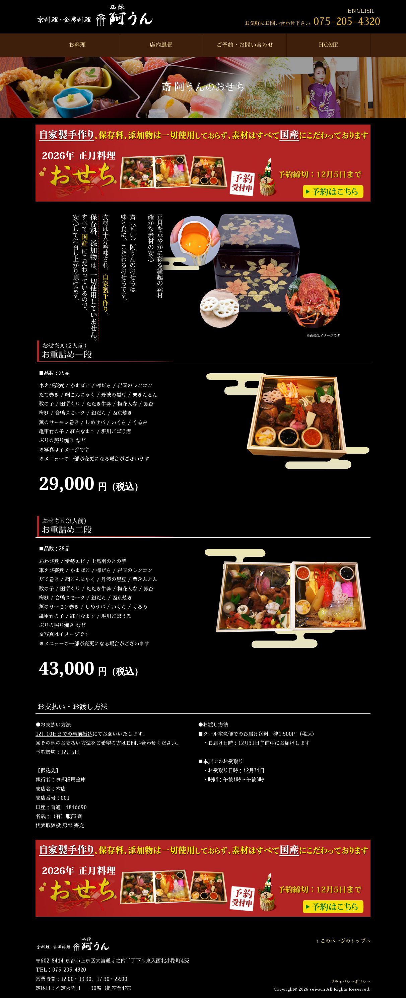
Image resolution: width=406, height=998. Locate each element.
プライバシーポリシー (350, 982)
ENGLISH (361, 11)
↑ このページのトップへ (343, 941)
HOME (328, 45)
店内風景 (161, 45)
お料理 (77, 45)
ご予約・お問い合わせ (244, 45)
